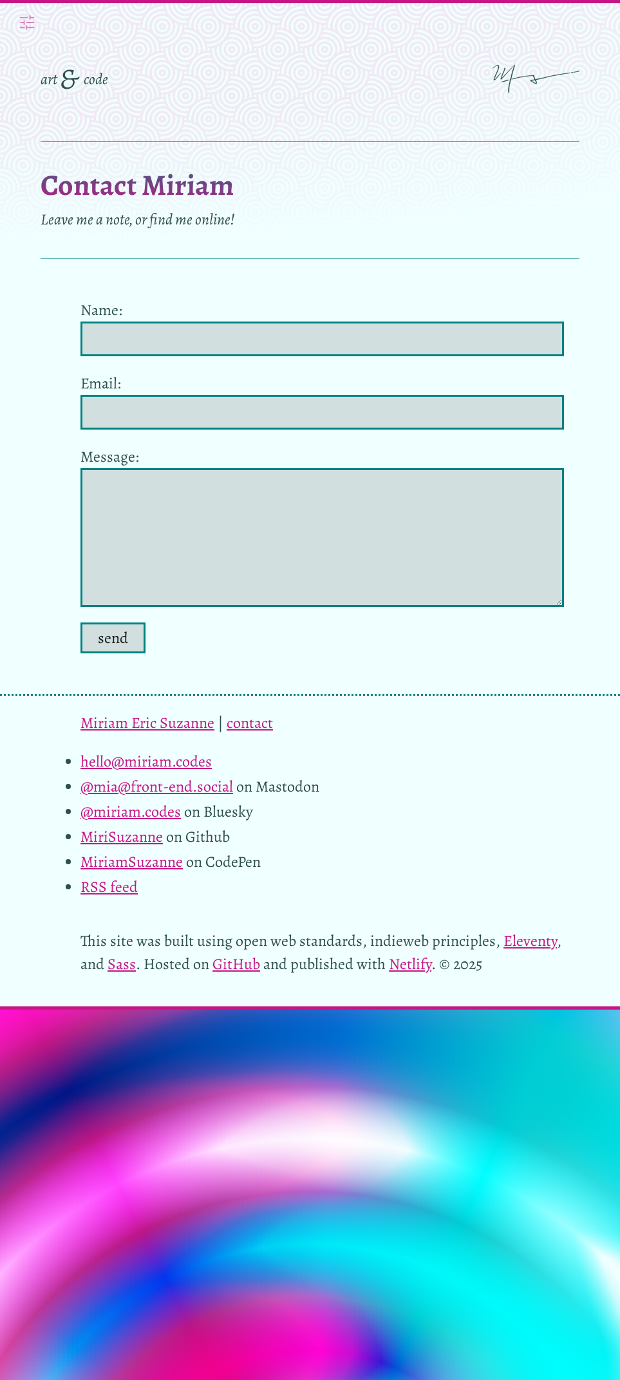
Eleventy (530, 941)
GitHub (236, 964)
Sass (122, 964)
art (49, 79)
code (96, 79)
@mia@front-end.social (156, 786)
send (113, 638)
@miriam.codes (130, 811)
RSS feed (109, 886)
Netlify (410, 964)
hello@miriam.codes (146, 761)
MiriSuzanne (121, 836)
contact (250, 723)
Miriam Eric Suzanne (147, 723)
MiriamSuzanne (131, 861)
